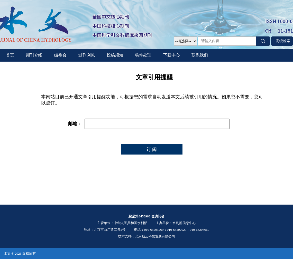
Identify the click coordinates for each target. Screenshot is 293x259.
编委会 (60, 55)
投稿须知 (115, 55)
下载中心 (171, 55)
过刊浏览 (86, 55)
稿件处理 (143, 55)
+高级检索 (282, 41)
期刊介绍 (34, 55)
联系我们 (199, 55)
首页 (10, 55)
